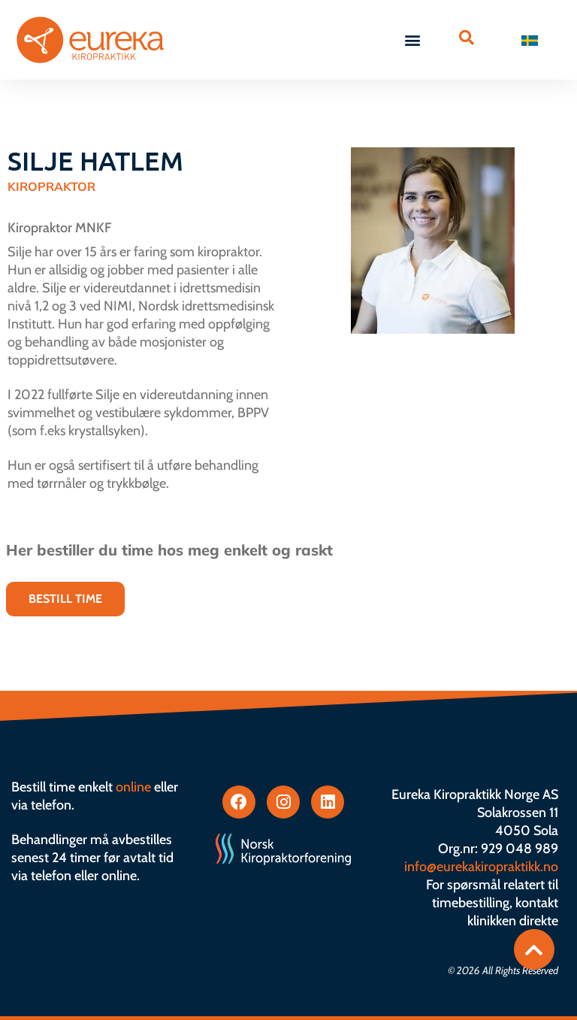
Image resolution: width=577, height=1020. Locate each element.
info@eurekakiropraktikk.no (481, 866)
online (133, 787)
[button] (412, 40)
